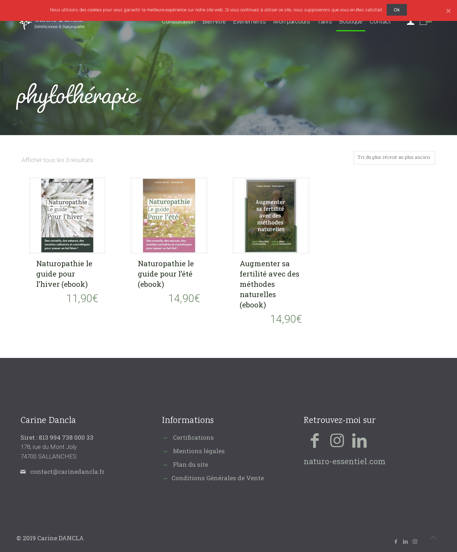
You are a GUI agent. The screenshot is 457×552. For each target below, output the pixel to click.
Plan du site (190, 464)
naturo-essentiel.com (345, 461)
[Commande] (394, 158)
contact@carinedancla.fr (67, 471)
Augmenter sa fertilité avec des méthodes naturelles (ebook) (269, 284)
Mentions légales (199, 451)
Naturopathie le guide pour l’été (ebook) (166, 273)
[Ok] (448, 10)
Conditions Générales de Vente (218, 478)
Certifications (193, 437)
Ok (397, 9)
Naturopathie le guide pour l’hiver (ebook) (64, 273)
